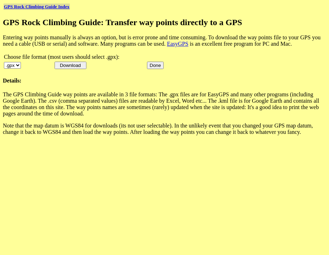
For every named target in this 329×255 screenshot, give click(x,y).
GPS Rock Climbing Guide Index (36, 6)
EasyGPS (177, 44)
